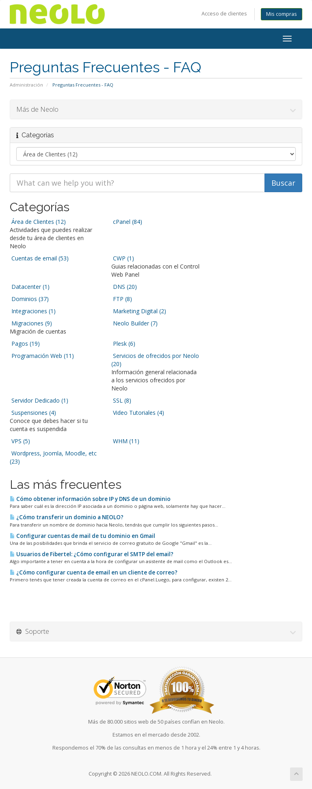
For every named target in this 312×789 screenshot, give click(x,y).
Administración (26, 85)
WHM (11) (125, 441)
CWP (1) (122, 258)
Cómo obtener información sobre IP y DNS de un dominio (90, 499)
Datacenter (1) (30, 286)
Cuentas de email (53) (39, 258)
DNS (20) (124, 286)
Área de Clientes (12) (38, 221)
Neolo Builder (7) (134, 323)
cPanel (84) (126, 221)
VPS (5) (20, 441)
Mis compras (281, 14)
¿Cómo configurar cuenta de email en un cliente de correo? (94, 572)
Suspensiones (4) (33, 412)
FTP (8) (121, 299)
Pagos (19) (25, 343)
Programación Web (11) (42, 356)
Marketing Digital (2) (138, 311)
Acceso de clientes (224, 13)
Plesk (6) (123, 343)
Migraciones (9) (31, 323)
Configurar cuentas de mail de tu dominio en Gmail (82, 536)
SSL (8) (121, 400)
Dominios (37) (29, 299)
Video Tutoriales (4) (137, 412)
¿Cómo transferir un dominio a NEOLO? (67, 517)
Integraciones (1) (33, 311)
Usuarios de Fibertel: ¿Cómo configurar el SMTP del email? (91, 554)
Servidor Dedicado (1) (39, 400)
